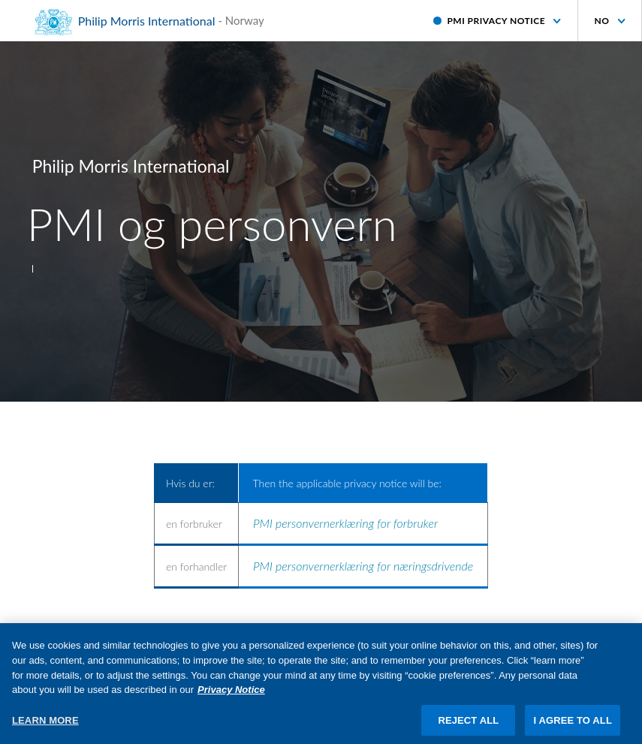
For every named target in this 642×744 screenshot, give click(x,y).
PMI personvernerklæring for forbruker (345, 523)
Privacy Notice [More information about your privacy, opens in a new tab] (231, 696)
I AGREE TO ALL (572, 727)
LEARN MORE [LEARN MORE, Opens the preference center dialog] (45, 727)
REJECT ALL (468, 727)
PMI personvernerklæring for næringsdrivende (363, 566)
